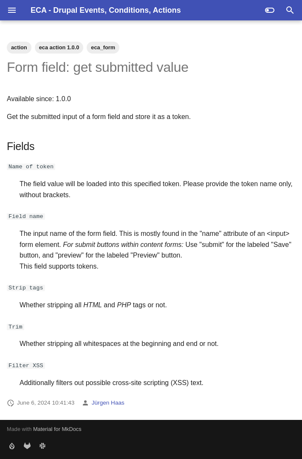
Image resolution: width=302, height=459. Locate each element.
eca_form (103, 47)
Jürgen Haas (108, 403)
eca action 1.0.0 (59, 47)
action (19, 47)
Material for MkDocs (57, 429)
